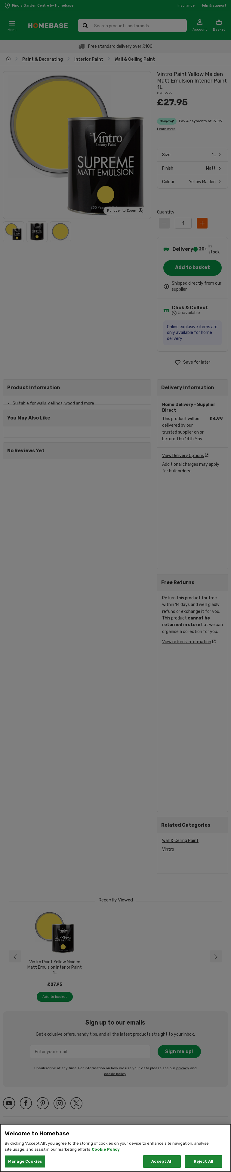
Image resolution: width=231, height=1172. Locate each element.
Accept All (161, 1161)
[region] (115, 1148)
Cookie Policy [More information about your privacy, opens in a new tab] (106, 1149)
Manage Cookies (25, 1161)
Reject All (203, 1161)
